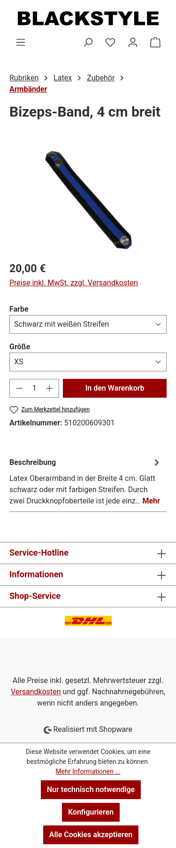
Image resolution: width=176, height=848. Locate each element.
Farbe (19, 309)
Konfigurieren (91, 812)
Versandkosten (36, 691)
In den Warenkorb (115, 388)
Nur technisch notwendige (91, 789)
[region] (88, 200)
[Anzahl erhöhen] (50, 388)
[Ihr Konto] (133, 42)
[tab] (85, 481)
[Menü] (20, 42)
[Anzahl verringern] (19, 388)
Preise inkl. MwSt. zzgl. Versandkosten (73, 282)
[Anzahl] (34, 388)
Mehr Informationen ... (87, 771)
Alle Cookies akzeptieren (90, 834)
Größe (19, 346)
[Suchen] (88, 42)
